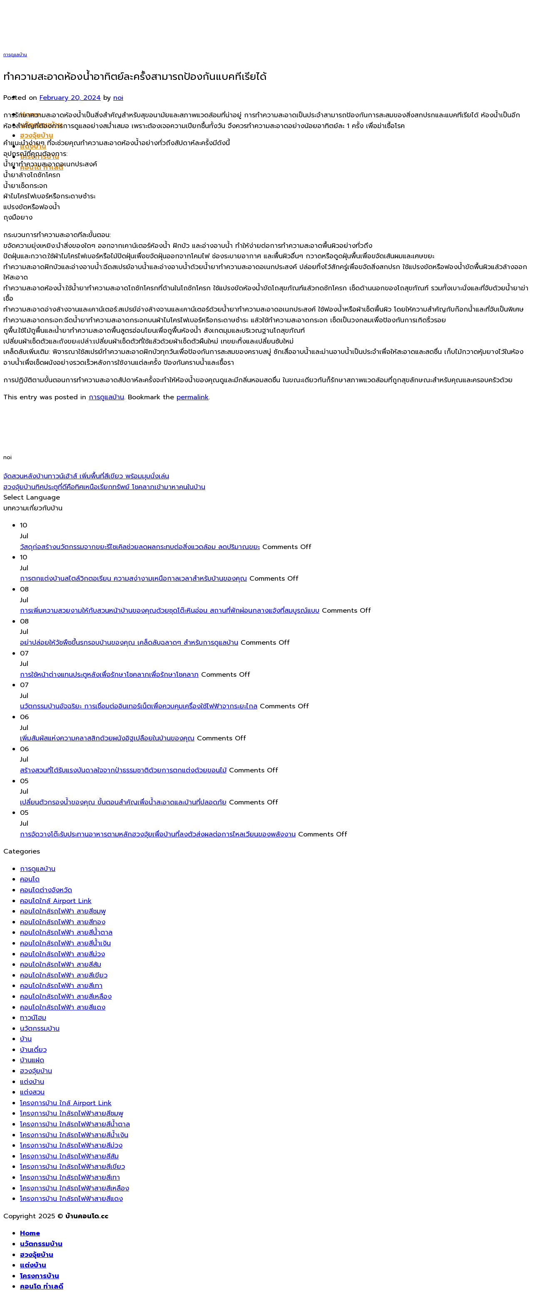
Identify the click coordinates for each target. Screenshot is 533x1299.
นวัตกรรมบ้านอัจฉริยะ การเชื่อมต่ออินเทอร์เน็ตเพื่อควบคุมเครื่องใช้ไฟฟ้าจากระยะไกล (138, 706)
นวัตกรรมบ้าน (40, 1029)
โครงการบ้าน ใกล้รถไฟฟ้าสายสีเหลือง (74, 1188)
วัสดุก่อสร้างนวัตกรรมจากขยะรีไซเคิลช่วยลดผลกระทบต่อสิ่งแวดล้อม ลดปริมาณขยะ (140, 547)
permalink (193, 397)
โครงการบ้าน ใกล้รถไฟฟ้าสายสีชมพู (71, 1113)
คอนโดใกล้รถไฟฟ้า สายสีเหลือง (66, 997)
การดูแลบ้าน (15, 54)
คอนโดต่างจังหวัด (46, 890)
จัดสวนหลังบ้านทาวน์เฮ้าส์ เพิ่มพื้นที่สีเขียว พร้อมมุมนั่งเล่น (86, 476)
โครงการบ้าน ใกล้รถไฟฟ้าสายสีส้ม (69, 1156)
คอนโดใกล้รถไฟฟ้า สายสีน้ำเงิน (65, 943)
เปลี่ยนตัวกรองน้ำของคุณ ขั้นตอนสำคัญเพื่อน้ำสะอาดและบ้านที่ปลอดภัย (123, 802)
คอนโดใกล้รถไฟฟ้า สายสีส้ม (60, 965)
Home (30, 1233)
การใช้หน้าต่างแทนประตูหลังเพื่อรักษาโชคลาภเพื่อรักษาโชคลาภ (109, 675)
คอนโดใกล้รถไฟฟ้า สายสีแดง (62, 1007)
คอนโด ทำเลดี (41, 1287)
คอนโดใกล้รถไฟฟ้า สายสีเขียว (63, 975)
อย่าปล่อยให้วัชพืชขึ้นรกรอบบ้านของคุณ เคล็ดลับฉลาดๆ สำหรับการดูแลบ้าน (129, 643)
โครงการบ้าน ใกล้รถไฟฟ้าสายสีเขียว (72, 1167)
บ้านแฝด (32, 1060)
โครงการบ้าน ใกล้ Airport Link (66, 1103)
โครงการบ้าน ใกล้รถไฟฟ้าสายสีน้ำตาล (75, 1124)
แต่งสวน (32, 1092)
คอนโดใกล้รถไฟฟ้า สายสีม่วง (62, 954)
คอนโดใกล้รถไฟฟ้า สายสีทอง (62, 922)
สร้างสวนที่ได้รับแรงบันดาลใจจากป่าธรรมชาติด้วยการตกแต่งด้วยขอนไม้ (123, 770)
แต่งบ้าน (32, 1082)
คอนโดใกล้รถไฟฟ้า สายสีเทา (61, 986)
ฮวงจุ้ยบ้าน (36, 136)
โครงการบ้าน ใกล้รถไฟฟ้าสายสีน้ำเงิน (74, 1135)
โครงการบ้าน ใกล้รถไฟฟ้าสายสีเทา (70, 1178)
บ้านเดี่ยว (33, 1050)
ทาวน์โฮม (33, 1018)
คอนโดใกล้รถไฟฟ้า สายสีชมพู (63, 911)
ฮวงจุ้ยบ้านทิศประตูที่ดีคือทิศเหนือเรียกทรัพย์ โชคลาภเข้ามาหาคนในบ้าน (104, 487)
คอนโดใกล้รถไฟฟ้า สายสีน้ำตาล (66, 933)
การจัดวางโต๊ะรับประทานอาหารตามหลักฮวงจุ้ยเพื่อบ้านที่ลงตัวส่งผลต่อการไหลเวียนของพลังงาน (158, 834)
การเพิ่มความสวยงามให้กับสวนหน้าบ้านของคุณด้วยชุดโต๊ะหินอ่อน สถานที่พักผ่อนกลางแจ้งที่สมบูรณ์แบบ (169, 611)
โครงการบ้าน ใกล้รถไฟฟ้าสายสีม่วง (71, 1146)
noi (118, 98)
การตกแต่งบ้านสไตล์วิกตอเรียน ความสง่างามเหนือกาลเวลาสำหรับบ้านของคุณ (133, 579)
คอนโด (30, 879)
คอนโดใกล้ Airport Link (56, 901)
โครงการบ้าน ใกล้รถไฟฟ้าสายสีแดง (71, 1199)
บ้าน (26, 1039)
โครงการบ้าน (39, 1276)
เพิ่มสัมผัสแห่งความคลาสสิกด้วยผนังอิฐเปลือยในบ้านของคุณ (107, 738)
